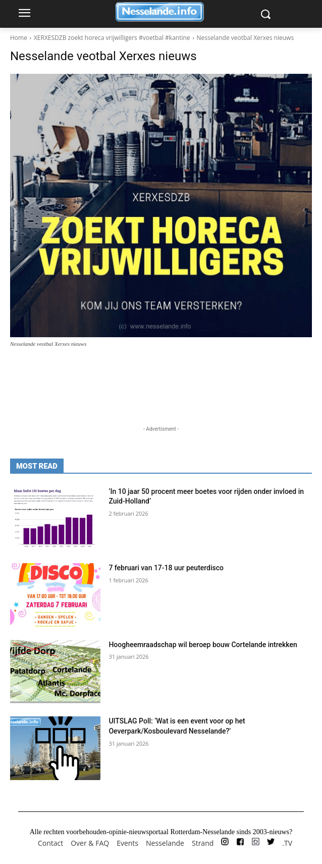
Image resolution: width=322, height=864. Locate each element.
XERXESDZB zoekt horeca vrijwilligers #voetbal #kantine (112, 37)
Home (18, 37)
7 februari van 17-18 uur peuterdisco (166, 568)
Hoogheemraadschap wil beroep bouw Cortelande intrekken (203, 645)
